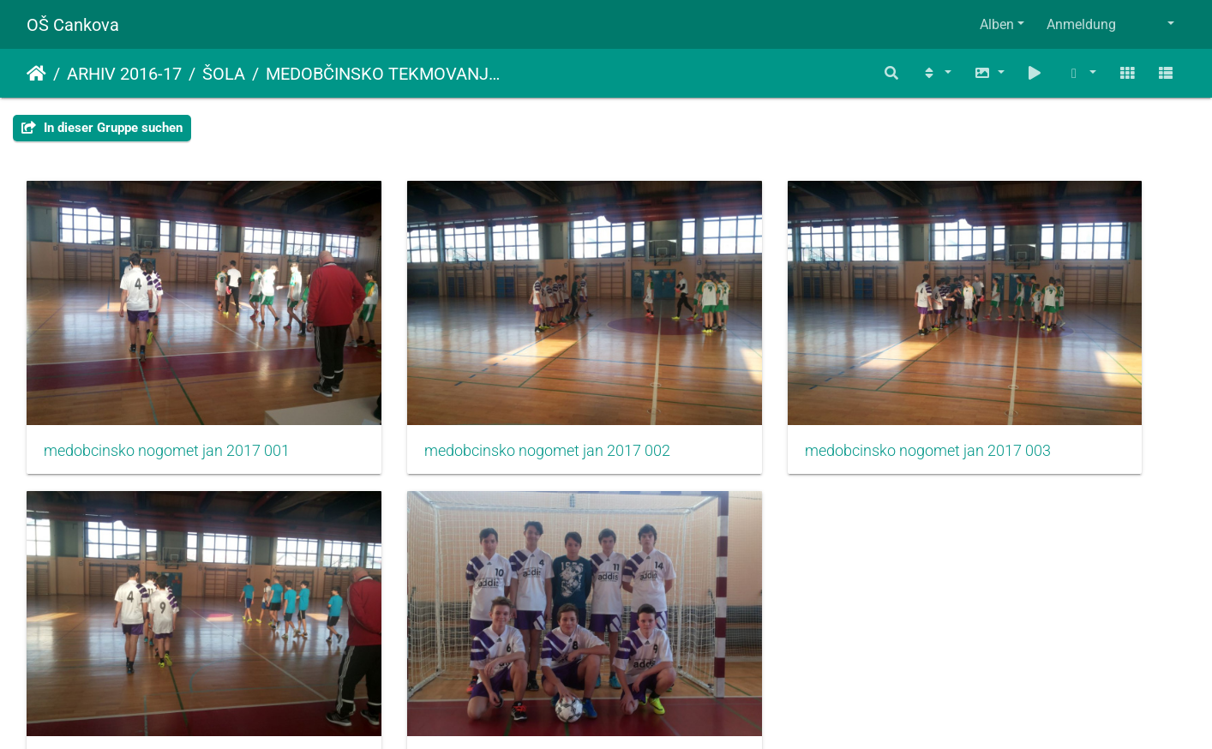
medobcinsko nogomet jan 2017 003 (754, 392)
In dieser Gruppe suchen (102, 127)
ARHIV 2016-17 (124, 73)
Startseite (36, 74)
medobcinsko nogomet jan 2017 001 (162, 392)
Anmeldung (1081, 24)
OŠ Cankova (73, 25)
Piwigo (642, 712)
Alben (997, 24)
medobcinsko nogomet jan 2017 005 (162, 645)
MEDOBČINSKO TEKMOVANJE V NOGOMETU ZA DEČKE (384, 73)
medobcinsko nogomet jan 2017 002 (458, 392)
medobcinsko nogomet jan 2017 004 (1051, 392)
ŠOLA (223, 73)
